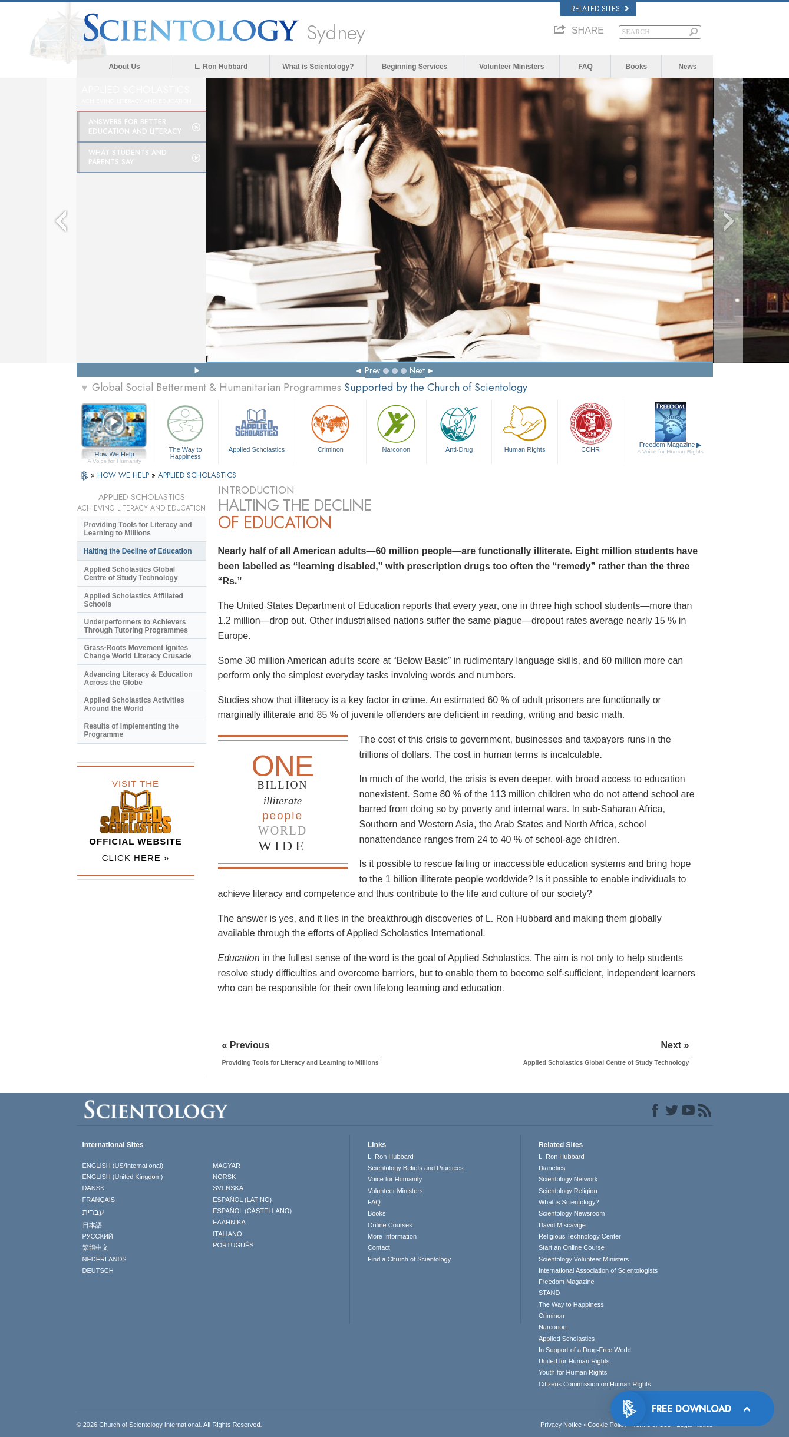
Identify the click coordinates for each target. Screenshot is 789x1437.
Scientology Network (568, 1179)
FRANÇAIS (98, 1199)
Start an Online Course (572, 1247)
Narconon (396, 427)
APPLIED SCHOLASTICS (197, 475)
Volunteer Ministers (511, 66)
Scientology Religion (568, 1190)
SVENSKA (228, 1187)
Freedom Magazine (670, 448)
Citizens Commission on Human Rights (595, 1384)
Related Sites (600, 9)
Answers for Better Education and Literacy (134, 127)
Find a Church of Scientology (409, 1259)
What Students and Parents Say (127, 157)
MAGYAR (226, 1165)
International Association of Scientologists (598, 1270)
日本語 (92, 1225)
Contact (379, 1247)
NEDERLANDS (104, 1259)
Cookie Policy (607, 1424)
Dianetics (552, 1167)
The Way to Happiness (185, 430)
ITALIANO (227, 1233)
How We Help (115, 455)
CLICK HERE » (136, 858)
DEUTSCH (98, 1270)
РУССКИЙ (97, 1236)
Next (417, 370)
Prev (372, 370)
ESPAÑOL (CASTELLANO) (252, 1210)
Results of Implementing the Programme (131, 730)
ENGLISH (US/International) (123, 1165)
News (687, 66)
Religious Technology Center (580, 1236)
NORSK (224, 1176)
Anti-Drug (459, 427)
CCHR (590, 427)
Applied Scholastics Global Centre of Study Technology (131, 573)
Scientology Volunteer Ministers (584, 1259)
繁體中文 (95, 1247)
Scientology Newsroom (572, 1213)
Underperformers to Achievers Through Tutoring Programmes (136, 626)
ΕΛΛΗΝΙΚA (229, 1222)
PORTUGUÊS (233, 1245)
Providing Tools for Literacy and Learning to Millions (138, 529)
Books (637, 66)
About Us (124, 66)
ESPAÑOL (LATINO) (242, 1199)
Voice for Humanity (395, 1179)
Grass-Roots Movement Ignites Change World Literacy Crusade (138, 652)
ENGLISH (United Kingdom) (122, 1176)
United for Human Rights (574, 1361)
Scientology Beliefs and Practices (416, 1167)
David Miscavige (562, 1225)
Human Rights (524, 427)
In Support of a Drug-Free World (585, 1349)
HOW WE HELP (124, 475)
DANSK (93, 1187)
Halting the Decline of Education (138, 551)
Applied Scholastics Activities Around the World (134, 704)
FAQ (585, 66)
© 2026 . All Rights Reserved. (169, 1424)
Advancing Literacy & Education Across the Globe (138, 678)
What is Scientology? (318, 66)
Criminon (330, 427)
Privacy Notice (561, 1424)
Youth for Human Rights (573, 1372)
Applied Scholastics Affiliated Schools (133, 600)
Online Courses (390, 1225)
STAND (549, 1292)
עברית (93, 1212)
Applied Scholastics (257, 427)
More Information (392, 1236)
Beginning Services (414, 66)
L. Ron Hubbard (220, 66)
